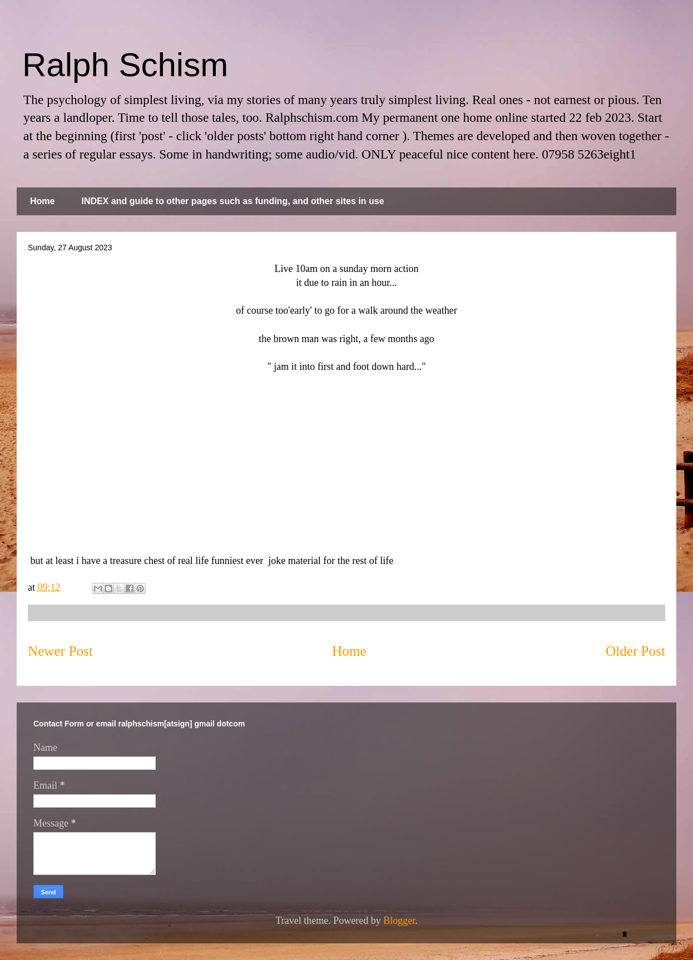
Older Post (635, 651)
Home (42, 201)
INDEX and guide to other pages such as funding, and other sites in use (232, 201)
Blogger (399, 920)
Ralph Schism (125, 64)
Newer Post (60, 651)
